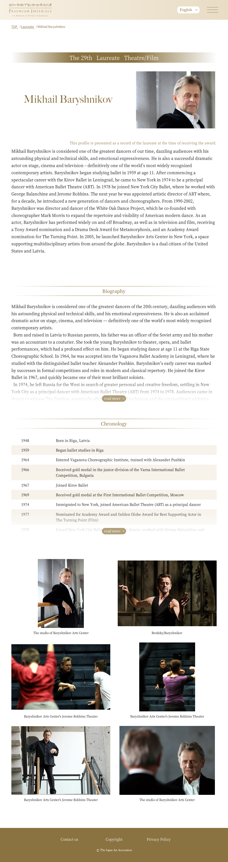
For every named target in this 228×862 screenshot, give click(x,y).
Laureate (28, 26)
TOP (14, 26)
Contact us (69, 839)
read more (112, 398)
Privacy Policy (159, 839)
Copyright (114, 839)
